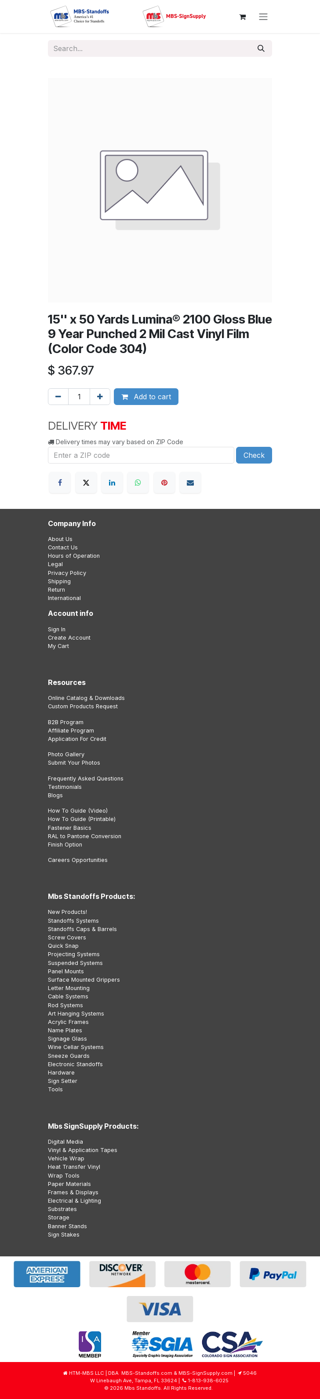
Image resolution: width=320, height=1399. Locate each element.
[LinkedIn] (112, 482)
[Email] (190, 482)
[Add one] (100, 396)
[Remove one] (58, 396)
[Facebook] (59, 482)
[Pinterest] (164, 482)
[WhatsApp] (138, 482)
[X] (86, 482)
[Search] (261, 48)
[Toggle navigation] (263, 16)
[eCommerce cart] (242, 17)
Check (254, 455)
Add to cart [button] (146, 396)
